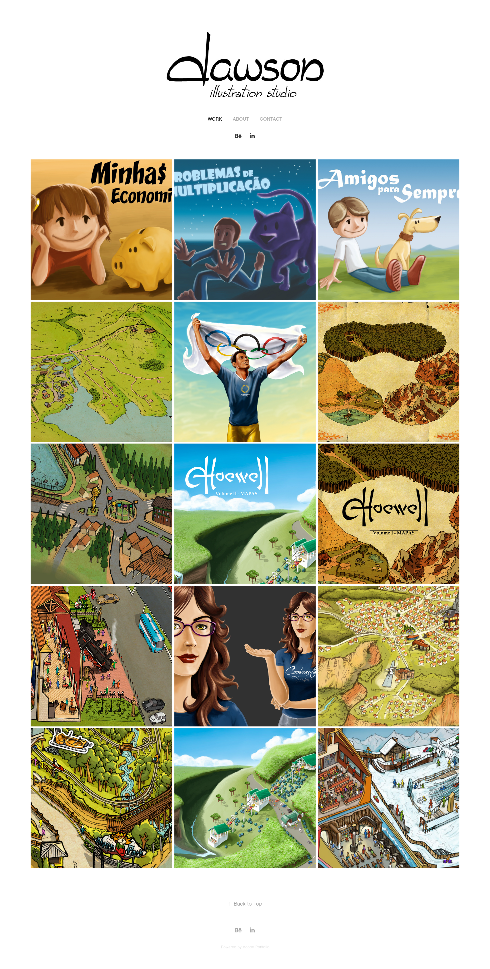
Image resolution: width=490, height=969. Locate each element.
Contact (271, 119)
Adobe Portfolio (256, 947)
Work (215, 119)
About (241, 119)
